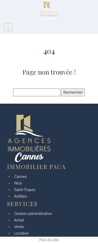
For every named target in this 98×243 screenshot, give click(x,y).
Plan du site (49, 240)
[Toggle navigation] (8, 27)
